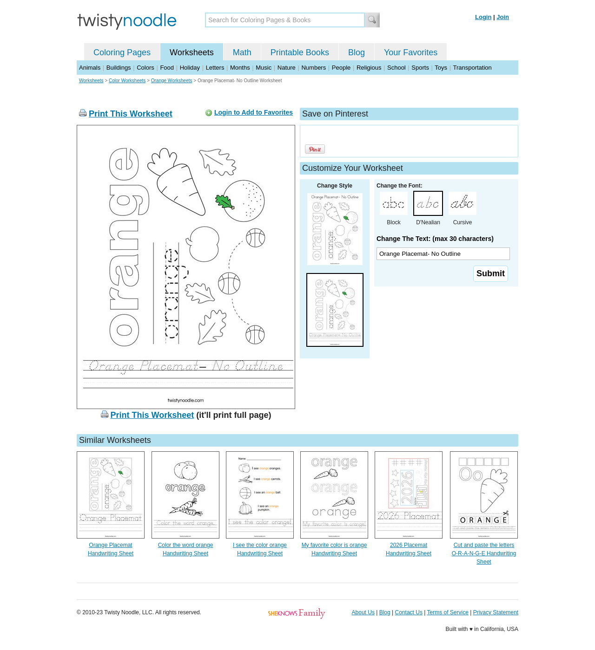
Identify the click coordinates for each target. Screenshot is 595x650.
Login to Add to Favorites (253, 112)
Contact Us (409, 612)
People (341, 67)
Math (242, 52)
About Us (363, 612)
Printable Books (300, 52)
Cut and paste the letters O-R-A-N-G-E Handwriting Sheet (484, 553)
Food (167, 67)
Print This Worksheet (130, 113)
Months (240, 67)
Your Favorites (410, 52)
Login (483, 16)
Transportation (472, 67)
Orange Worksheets (171, 80)
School (396, 67)
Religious (369, 67)
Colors (145, 67)
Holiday (190, 67)
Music (263, 67)
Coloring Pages (122, 52)
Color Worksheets (127, 80)
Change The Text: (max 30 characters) (435, 238)
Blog (356, 52)
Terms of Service (447, 612)
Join (502, 16)
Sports (420, 67)
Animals (89, 67)
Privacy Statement (495, 612)
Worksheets (192, 52)
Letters (215, 67)
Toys (441, 67)
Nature (287, 67)
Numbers (313, 67)
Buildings (118, 67)
